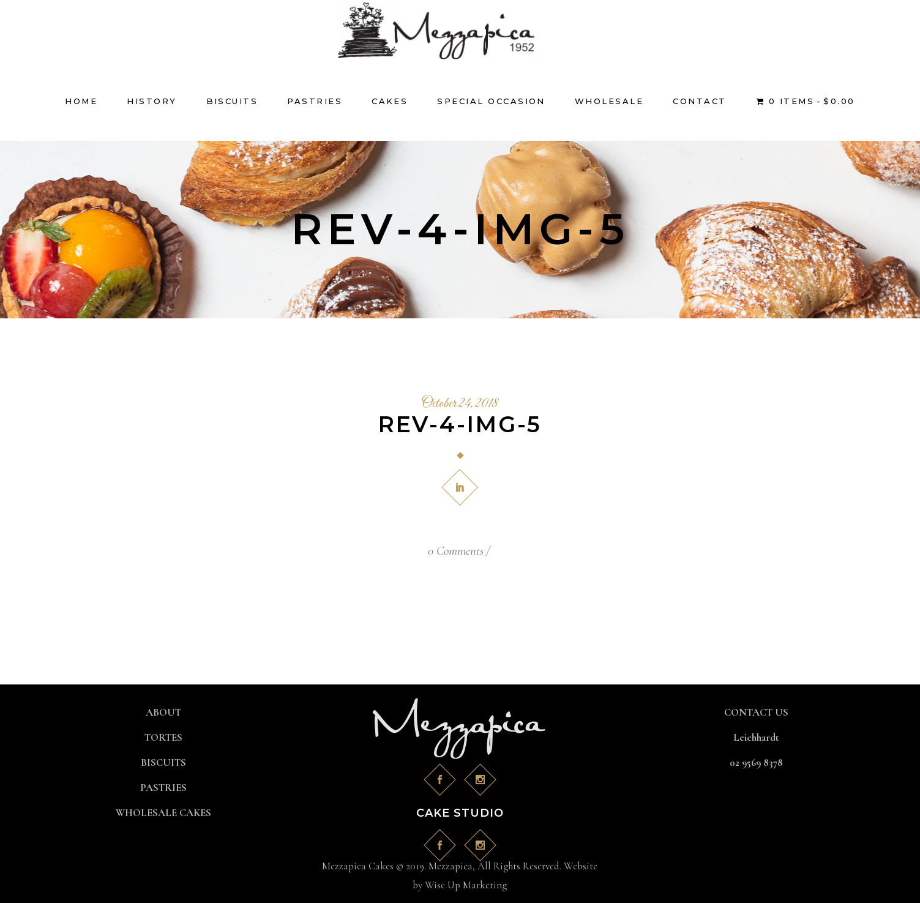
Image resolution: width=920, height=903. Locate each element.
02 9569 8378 (756, 762)
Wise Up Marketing (466, 885)
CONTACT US (756, 712)
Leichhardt (756, 737)
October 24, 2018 (460, 404)
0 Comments (456, 550)
